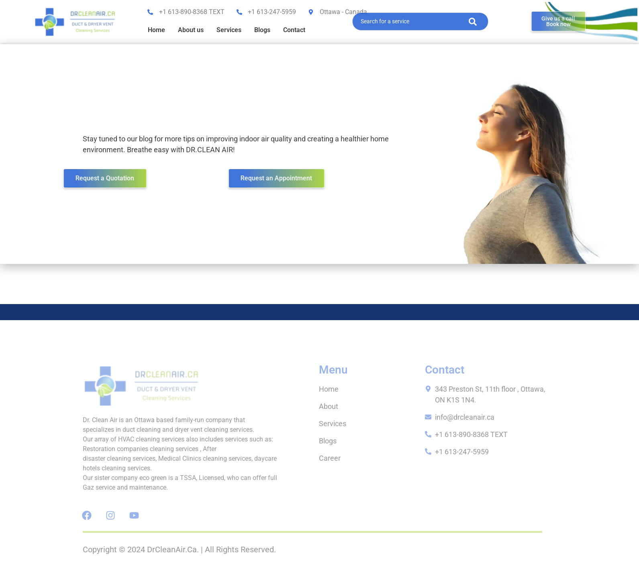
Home (156, 30)
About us (191, 30)
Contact (294, 30)
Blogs (262, 30)
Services (228, 30)
